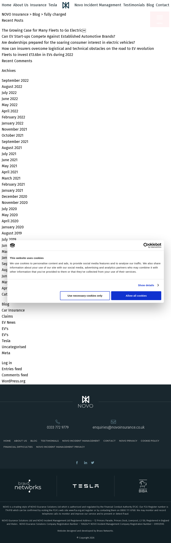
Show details (146, 285)
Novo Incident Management (97, 5)
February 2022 (13, 117)
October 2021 (12, 135)
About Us (20, 5)
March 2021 (11, 178)
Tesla (52, 5)
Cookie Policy (150, 441)
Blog (150, 5)
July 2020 (9, 209)
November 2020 (15, 202)
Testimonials (134, 5)
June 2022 (10, 99)
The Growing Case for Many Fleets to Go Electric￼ (44, 30)
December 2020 (14, 196)
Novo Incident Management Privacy (60, 447)
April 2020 (10, 221)
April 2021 (10, 172)
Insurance (38, 5)
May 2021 (9, 166)
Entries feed (12, 369)
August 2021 (12, 148)
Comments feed (15, 375)
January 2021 (12, 190)
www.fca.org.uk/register (81, 510)
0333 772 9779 (58, 427)
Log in (7, 363)
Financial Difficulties (18, 447)
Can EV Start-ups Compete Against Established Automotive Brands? (58, 36)
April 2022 (10, 111)
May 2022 (10, 105)
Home (6, 5)
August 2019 (12, 233)
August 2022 (12, 86)
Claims (7, 316)
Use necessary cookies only (84, 295)
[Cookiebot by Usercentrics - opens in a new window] (146, 245)
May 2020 (10, 215)
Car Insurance (13, 310)
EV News (8, 322)
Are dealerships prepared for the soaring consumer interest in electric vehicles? (68, 42)
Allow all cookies (136, 295)
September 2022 (15, 80)
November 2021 (14, 129)
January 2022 (12, 123)
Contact (162, 5)
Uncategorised (14, 347)
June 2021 (9, 160)
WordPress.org (13, 381)
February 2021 (13, 184)
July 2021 (9, 154)
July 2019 (9, 239)
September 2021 (15, 141)
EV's (5, 328)
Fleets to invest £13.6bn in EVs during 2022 (37, 54)
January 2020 (13, 227)
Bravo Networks (105, 530)
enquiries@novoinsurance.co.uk (119, 427)
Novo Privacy (128, 441)
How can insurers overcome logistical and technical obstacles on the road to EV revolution (78, 48)
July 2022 (9, 92)
